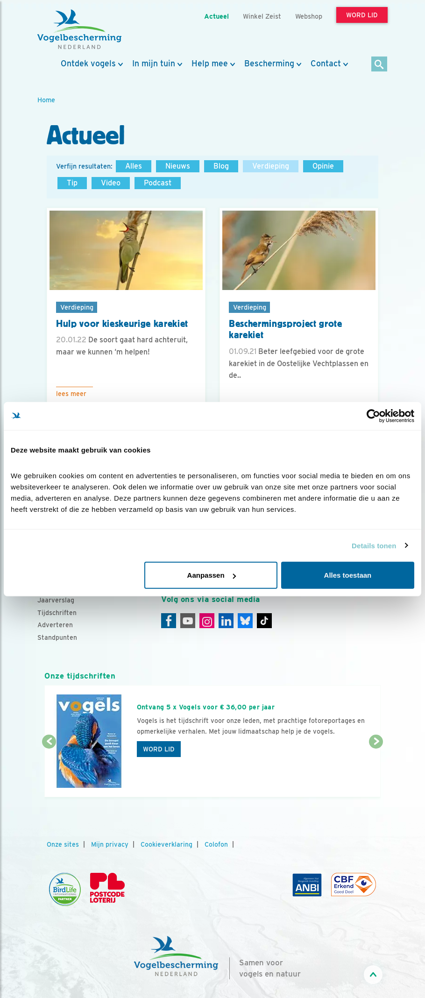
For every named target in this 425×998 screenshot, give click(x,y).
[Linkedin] (226, 620)
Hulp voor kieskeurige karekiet (122, 323)
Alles (133, 166)
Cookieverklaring (166, 844)
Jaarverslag (55, 600)
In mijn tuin (153, 63)
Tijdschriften (57, 612)
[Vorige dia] (49, 770)
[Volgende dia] (376, 770)
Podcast (157, 182)
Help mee (209, 63)
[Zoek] (379, 65)
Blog (221, 166)
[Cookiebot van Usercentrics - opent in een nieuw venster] (373, 416)
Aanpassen (211, 575)
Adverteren (55, 625)
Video (110, 182)
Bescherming (269, 63)
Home (46, 100)
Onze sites (63, 844)
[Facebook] (168, 620)
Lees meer (71, 393)
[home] (79, 29)
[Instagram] (206, 620)
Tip (72, 182)
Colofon (216, 844)
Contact (326, 63)
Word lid (159, 749)
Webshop (308, 16)
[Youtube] (187, 620)
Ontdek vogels (88, 63)
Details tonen (374, 545)
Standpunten (57, 637)
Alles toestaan (348, 575)
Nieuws (177, 166)
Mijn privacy (109, 844)
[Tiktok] (264, 620)
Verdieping (270, 166)
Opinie (323, 166)
